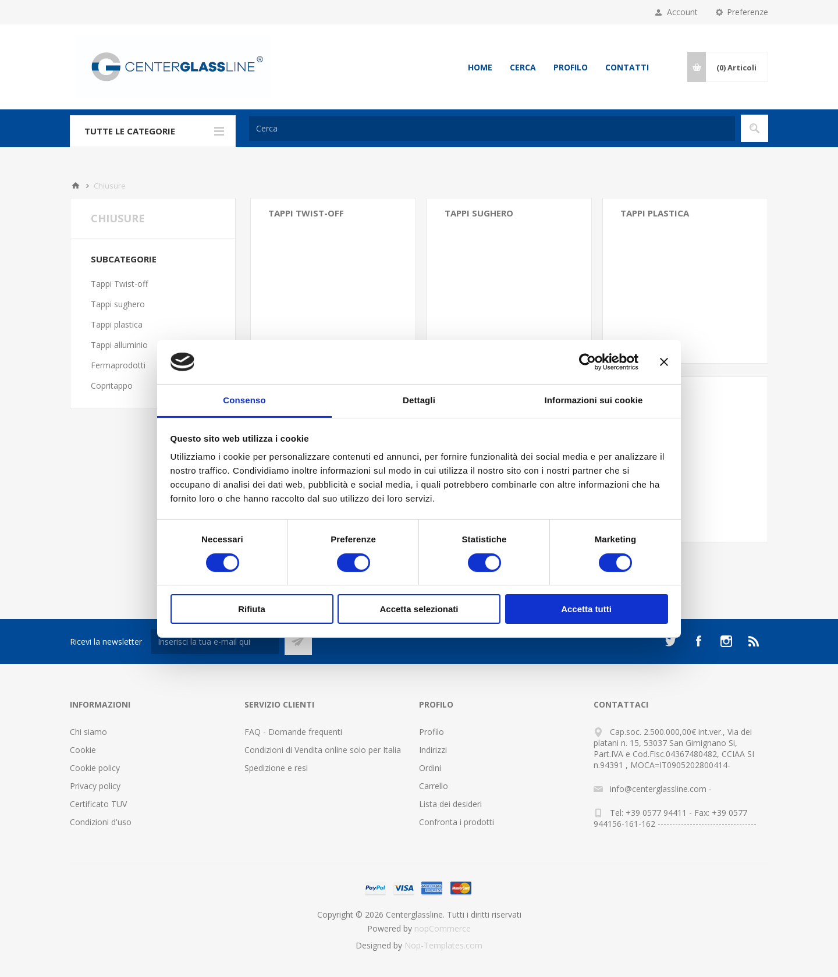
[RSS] (754, 641)
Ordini (430, 767)
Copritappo (112, 385)
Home (480, 67)
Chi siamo (88, 731)
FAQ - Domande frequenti (293, 731)
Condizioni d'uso (101, 821)
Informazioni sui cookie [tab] (594, 400)
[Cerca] (492, 128)
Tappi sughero (479, 213)
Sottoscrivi (298, 641)
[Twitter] (670, 641)
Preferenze (747, 11)
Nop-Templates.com (443, 945)
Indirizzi (433, 749)
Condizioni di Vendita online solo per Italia (322, 749)
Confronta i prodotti (456, 821)
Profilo (570, 67)
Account (682, 11)
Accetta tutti (586, 609)
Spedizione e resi (276, 767)
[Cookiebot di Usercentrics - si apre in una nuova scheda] (587, 362)
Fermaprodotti (118, 365)
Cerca (523, 67)
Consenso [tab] (244, 400)
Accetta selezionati (418, 609)
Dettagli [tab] (419, 400)
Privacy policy (95, 785)
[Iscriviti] (215, 641)
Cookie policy (95, 767)
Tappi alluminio (119, 344)
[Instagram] (726, 641)
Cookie (83, 749)
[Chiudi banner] (664, 362)
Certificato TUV (98, 803)
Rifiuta (251, 609)
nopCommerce (442, 928)
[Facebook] (698, 641)
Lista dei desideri (450, 803)
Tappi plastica (654, 213)
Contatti (627, 67)
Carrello (433, 785)
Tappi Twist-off (306, 213)
